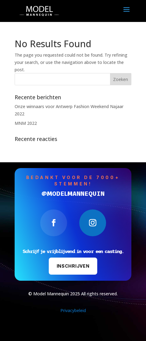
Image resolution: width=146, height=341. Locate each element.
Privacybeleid (73, 310)
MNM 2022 (26, 123)
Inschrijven (73, 266)
